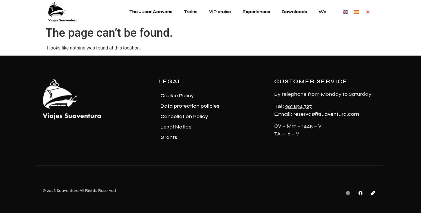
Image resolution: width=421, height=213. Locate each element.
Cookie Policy (177, 95)
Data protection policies (189, 106)
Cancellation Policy (184, 116)
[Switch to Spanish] (356, 12)
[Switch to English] (345, 12)
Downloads (294, 11)
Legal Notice (176, 127)
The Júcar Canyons (150, 11)
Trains (190, 11)
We (322, 11)
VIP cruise (220, 11)
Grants (168, 137)
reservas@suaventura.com (326, 114)
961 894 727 (298, 106)
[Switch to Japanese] (367, 12)
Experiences (256, 11)
